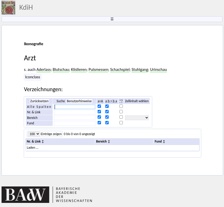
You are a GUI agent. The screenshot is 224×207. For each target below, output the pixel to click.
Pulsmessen (98, 69)
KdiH (26, 7)
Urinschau (158, 69)
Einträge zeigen (51, 134)
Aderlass (43, 69)
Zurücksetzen (39, 101)
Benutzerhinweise (79, 101)
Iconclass (32, 76)
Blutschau (61, 69)
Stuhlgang (140, 69)
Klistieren (79, 69)
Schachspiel (119, 69)
